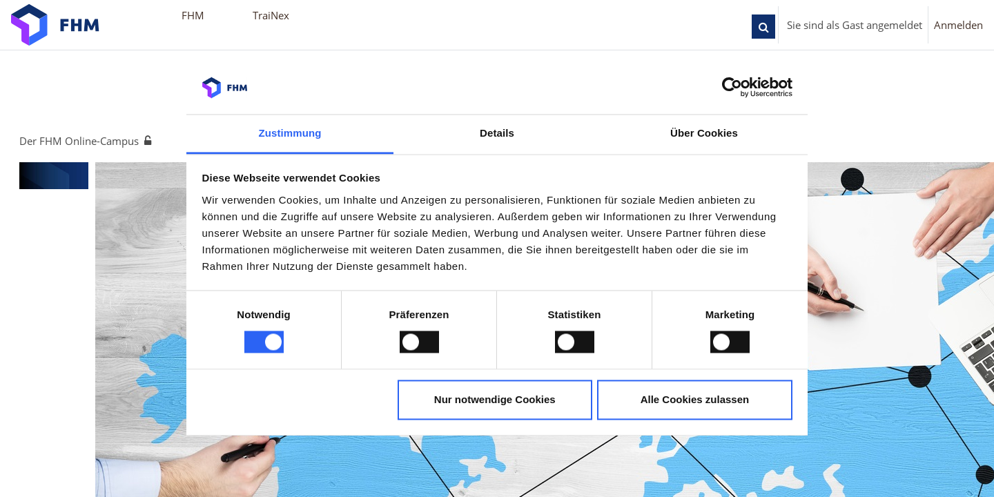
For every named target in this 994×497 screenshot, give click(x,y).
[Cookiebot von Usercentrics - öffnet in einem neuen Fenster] (732, 87)
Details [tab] (497, 133)
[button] (763, 26)
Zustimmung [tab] (290, 133)
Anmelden (958, 25)
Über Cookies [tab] (704, 133)
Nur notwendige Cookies (495, 399)
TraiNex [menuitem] (271, 15)
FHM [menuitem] (193, 15)
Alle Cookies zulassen (695, 399)
